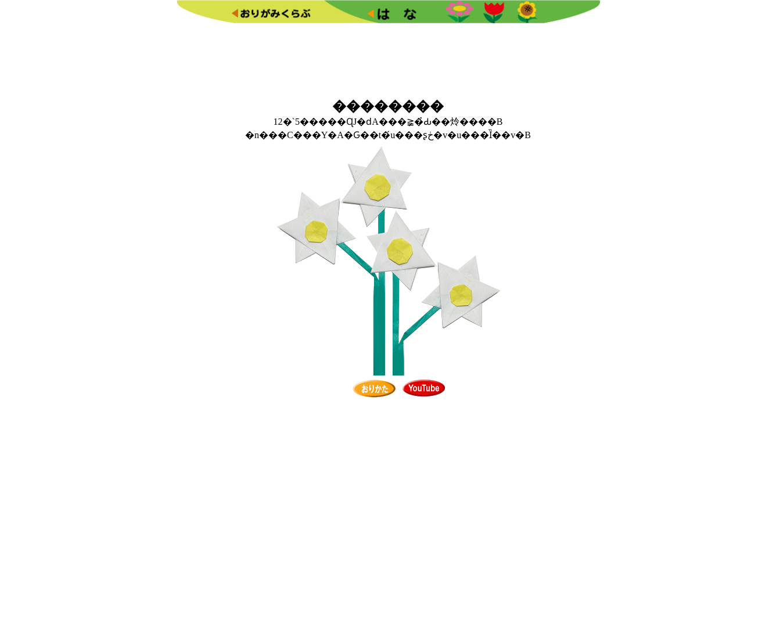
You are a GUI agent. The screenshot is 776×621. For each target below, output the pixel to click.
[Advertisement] (388, 59)
